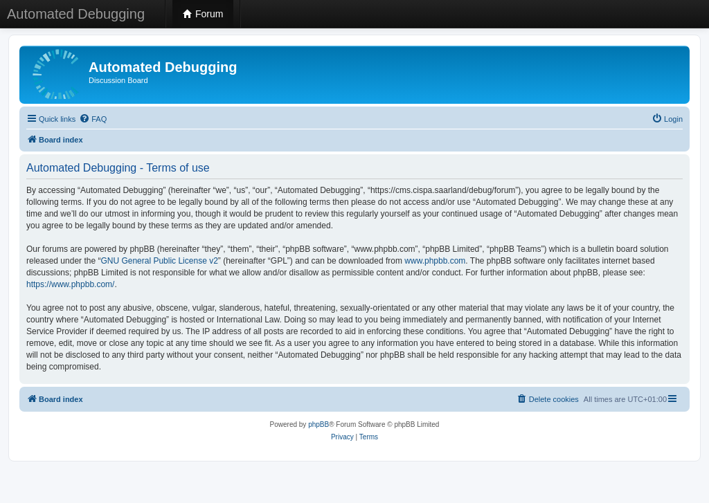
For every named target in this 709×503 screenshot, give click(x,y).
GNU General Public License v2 (158, 261)
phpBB (318, 424)
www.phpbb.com (434, 261)
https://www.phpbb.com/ (70, 284)
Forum (203, 13)
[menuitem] (93, 119)
